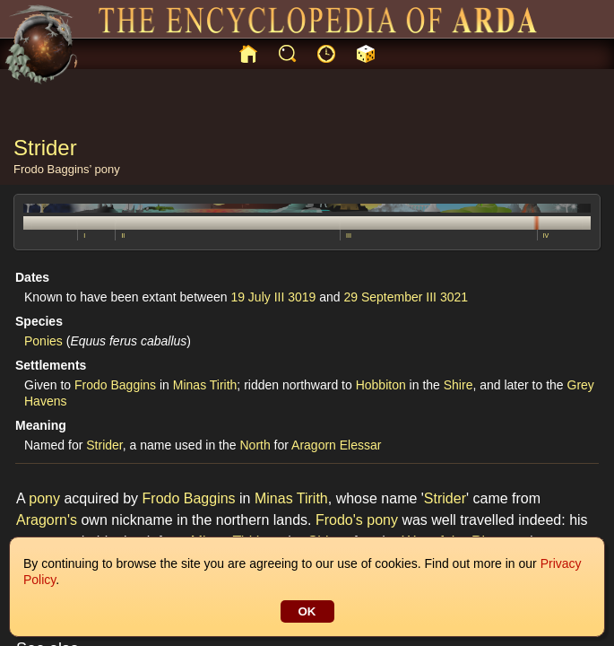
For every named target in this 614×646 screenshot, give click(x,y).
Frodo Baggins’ (52, 169)
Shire (458, 385)
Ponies (43, 341)
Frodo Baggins (115, 385)
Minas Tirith (205, 385)
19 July (250, 297)
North (254, 445)
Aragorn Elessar (336, 445)
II (123, 235)
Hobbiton (381, 385)
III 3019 (295, 297)
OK (307, 611)
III (348, 235)
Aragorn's (46, 520)
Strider (104, 445)
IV (546, 235)
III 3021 (447, 297)
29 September (383, 297)
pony (107, 169)
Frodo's (339, 520)
